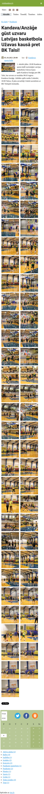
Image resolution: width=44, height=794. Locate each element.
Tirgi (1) (6, 783)
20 (33, 739)
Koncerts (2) (7, 763)
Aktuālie (6, 14)
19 (27, 739)
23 (9, 742)
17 (15, 739)
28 (21, 728)
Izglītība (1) (7, 757)
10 (15, 735)
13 (33, 735)
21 (39, 739)
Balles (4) (6, 755)
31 (39, 728)
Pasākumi (13, 22)
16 (9, 739)
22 (3, 742)
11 (21, 735)
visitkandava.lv (7, 3)
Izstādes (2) (7, 760)
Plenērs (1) (7, 771)
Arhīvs (39, 14)
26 (9, 728)
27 (15, 728)
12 (27, 735)
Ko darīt (4, 22)
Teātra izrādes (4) (9, 780)
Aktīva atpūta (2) (9, 752)
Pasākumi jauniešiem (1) (12, 766)
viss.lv (12, 793)
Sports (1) (6, 774)
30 (33, 728)
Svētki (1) (6, 777)
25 (3, 728)
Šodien (16, 14)
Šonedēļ (23, 14)
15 (3, 739)
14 (39, 735)
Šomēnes (31, 14)
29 (27, 728)
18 (21, 739)
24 (15, 742)
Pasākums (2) (8, 769)
